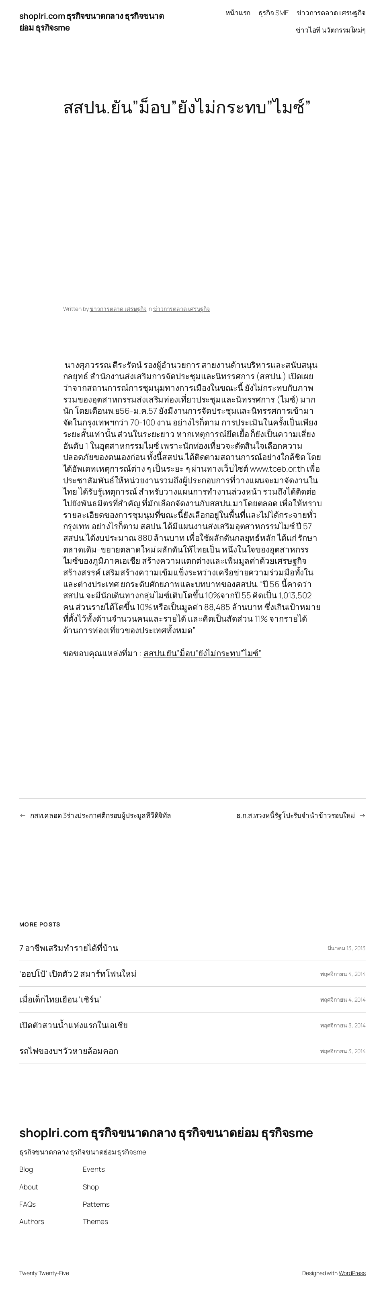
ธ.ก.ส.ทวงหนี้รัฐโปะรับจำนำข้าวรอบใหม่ (295, 815)
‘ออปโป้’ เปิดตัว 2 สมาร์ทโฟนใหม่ (78, 973)
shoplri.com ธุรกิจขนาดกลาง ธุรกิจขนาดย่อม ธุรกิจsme (166, 1132)
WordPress (352, 1273)
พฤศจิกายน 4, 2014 (343, 974)
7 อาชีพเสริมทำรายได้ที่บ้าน (68, 948)
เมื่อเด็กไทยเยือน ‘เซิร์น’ (60, 999)
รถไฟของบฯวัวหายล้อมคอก (68, 1051)
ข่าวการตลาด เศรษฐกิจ (118, 308)
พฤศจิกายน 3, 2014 (343, 1025)
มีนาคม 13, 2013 (347, 948)
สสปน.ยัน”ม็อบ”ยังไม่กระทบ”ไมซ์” (202, 653)
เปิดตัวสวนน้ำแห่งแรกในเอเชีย (73, 1025)
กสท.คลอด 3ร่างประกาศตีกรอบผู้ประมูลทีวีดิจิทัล (100, 815)
